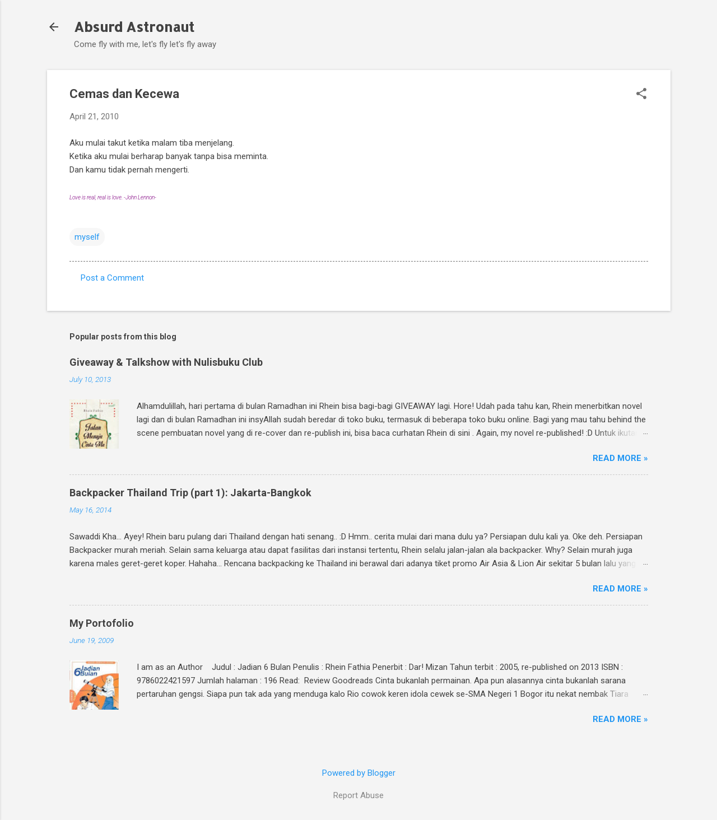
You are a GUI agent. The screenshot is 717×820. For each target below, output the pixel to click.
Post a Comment (112, 278)
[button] (641, 94)
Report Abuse (358, 795)
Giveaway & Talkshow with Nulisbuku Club (166, 362)
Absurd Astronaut (134, 26)
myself (87, 237)
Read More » (620, 458)
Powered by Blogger (358, 773)
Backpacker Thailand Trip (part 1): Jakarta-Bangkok (190, 492)
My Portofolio (101, 623)
